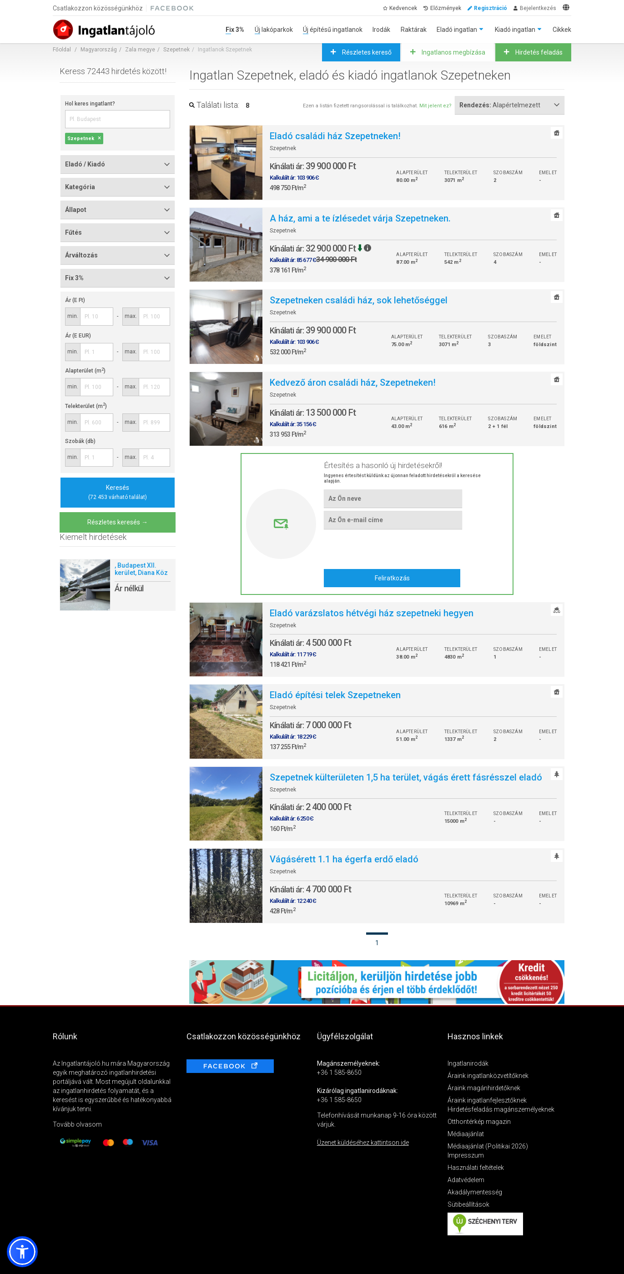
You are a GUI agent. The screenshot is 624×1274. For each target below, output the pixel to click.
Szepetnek (176, 49)
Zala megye (140, 49)
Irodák (381, 29)
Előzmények (445, 8)
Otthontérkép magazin (479, 1121)
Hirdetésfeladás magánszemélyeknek (501, 1109)
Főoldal (62, 49)
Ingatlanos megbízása (452, 52)
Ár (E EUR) (78, 335)
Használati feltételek (476, 1167)
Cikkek (562, 29)
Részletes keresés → (117, 522)
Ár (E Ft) (75, 300)
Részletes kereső (366, 52)
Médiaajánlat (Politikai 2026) (488, 1146)
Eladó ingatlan (457, 29)
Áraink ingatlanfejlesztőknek (487, 1100)
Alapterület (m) (85, 371)
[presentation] (392, 548)
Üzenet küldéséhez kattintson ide (363, 1142)
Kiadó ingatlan (515, 29)
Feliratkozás (392, 578)
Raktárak (414, 29)
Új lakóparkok (274, 29)
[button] (22, 1252)
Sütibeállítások (468, 1204)
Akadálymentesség (475, 1192)
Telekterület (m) (86, 406)
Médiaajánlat (466, 1134)
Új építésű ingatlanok (332, 29)
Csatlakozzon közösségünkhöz (98, 8)
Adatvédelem (466, 1179)
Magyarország (99, 49)
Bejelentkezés (538, 8)
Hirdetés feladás (538, 52)
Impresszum (466, 1155)
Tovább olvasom (77, 1124)
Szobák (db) (80, 441)
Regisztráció (490, 8)
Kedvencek (403, 8)
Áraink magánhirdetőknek (484, 1088)
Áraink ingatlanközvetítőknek (488, 1075)
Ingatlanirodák (468, 1063)
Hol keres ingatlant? (90, 104)
